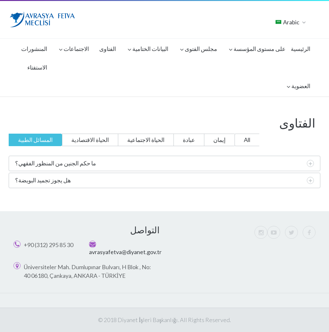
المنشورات (34, 48)
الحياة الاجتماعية (145, 139)
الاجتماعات (74, 49)
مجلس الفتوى (198, 49)
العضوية (298, 86)
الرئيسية (300, 48)
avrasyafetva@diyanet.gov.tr (125, 251)
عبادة (189, 139)
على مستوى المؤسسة (257, 49)
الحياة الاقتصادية (90, 139)
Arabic (290, 22)
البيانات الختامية (148, 49)
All (247, 139)
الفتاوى (107, 48)
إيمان (219, 139)
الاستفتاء (37, 67)
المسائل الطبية (35, 139)
